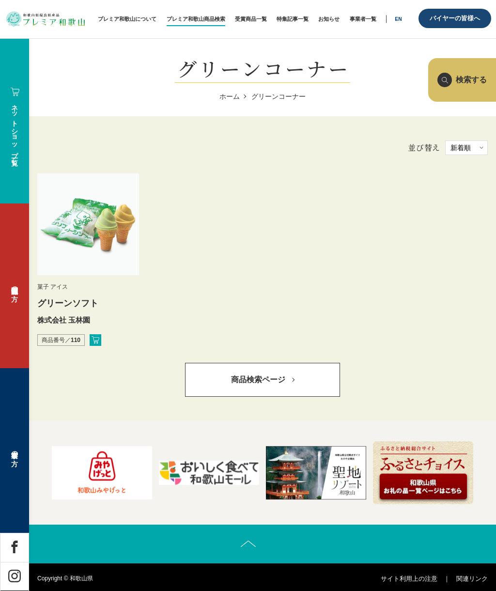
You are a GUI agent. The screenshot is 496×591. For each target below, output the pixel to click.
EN (398, 19)
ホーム (229, 96)
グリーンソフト (67, 303)
